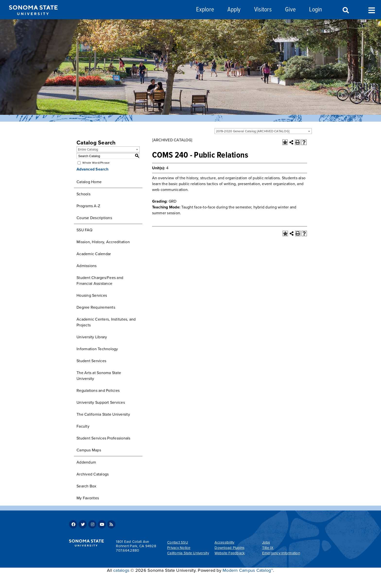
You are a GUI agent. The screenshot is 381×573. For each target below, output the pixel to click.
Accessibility (224, 542)
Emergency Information (281, 553)
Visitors (263, 10)
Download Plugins (229, 548)
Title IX (268, 548)
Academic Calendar (94, 253)
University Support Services (101, 402)
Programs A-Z (88, 206)
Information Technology (97, 349)
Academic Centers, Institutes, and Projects (106, 322)
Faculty (83, 426)
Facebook (73, 524)
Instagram (92, 524)
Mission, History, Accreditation (103, 242)
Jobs (266, 542)
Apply (234, 10)
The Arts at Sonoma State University (99, 375)
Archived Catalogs (93, 474)
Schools (83, 194)
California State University (188, 553)
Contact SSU (177, 542)
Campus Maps (89, 450)
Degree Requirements (96, 307)
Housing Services (92, 295)
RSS (111, 524)
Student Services (91, 360)
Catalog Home (89, 181)
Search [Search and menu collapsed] (345, 10)
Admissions (87, 265)
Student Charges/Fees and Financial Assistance (100, 280)
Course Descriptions (94, 217)
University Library (92, 337)
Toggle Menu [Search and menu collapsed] (371, 10)
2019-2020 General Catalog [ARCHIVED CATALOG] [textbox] (252, 131)
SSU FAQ (84, 230)
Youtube (102, 524)
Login (315, 10)
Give (290, 10)
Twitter (82, 524)
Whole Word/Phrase (96, 162)
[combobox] (263, 131)
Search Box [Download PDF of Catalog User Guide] (86, 486)
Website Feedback (230, 553)
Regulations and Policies (98, 390)
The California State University (103, 414)
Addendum (86, 462)
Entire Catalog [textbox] (88, 150)
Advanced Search (92, 169)
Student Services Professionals (103, 438)
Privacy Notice (178, 548)
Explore (205, 10)
